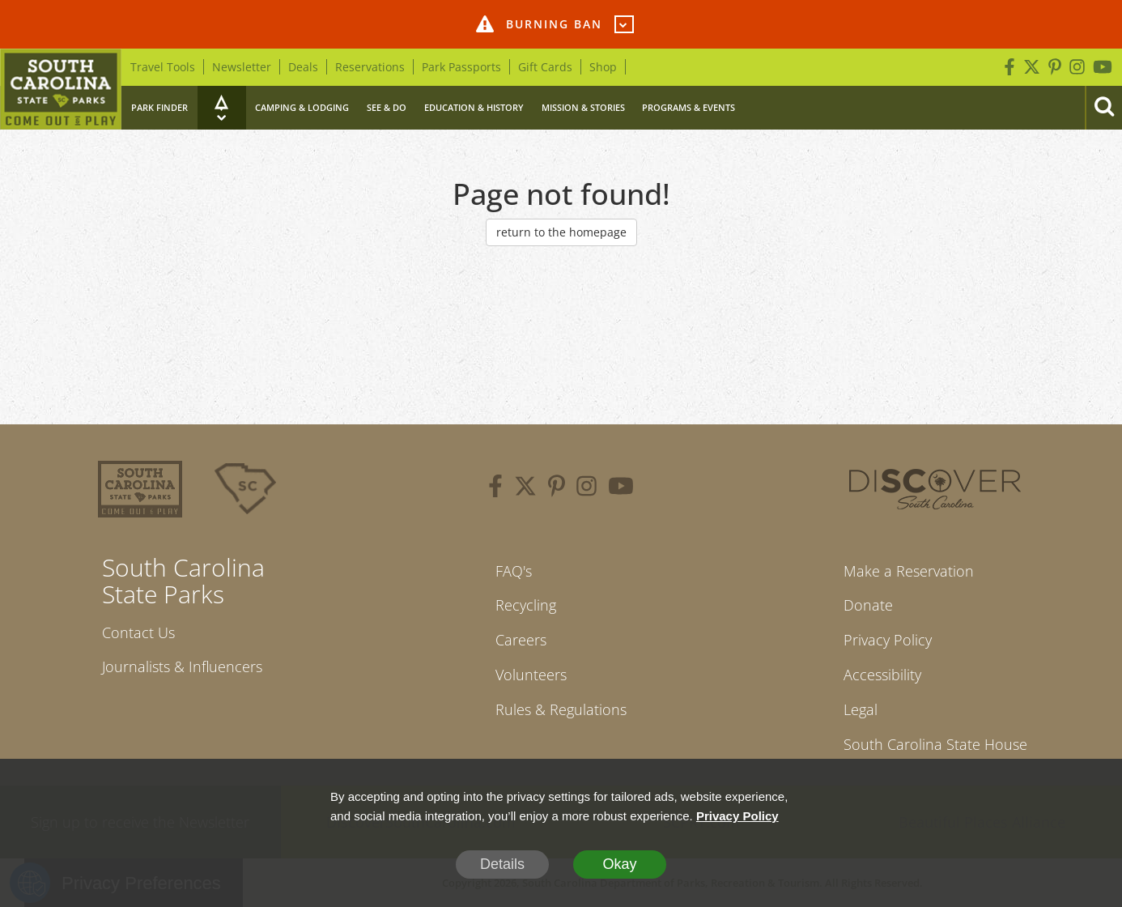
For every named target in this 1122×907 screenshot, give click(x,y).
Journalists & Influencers (182, 666)
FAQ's (513, 571)
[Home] (60, 89)
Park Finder (159, 107)
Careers (520, 639)
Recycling (525, 605)
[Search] (1103, 108)
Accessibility (882, 674)
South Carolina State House (935, 744)
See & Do (386, 107)
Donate (868, 605)
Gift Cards (545, 67)
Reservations (370, 67)
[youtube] (621, 488)
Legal (861, 709)
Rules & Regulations (561, 709)
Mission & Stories (583, 107)
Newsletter (241, 67)
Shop (603, 67)
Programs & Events (688, 107)
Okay (619, 864)
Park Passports (461, 67)
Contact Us (138, 632)
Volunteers (531, 674)
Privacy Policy (888, 639)
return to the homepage (561, 232)
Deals (303, 67)
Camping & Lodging (302, 107)
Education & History (474, 107)
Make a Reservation (909, 571)
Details (502, 864)
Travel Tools (162, 67)
